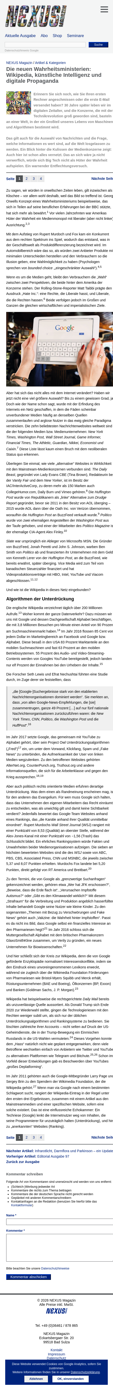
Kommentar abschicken (28, 1277)
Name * (11, 1215)
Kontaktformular (21, 1205)
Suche (98, 44)
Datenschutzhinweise (55, 1268)
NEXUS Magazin (19, 63)
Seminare (75, 36)
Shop (57, 36)
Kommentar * (15, 1230)
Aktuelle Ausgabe (20, 36)
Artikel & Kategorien (50, 63)
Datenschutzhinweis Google (21, 50)
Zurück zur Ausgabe (22, 1162)
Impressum (56, 1354)
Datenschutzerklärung (85, 1372)
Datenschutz (56, 1358)
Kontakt (56, 1350)
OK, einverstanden (70, 1379)
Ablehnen (36, 1379)
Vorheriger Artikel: (37, 1156)
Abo (44, 36)
